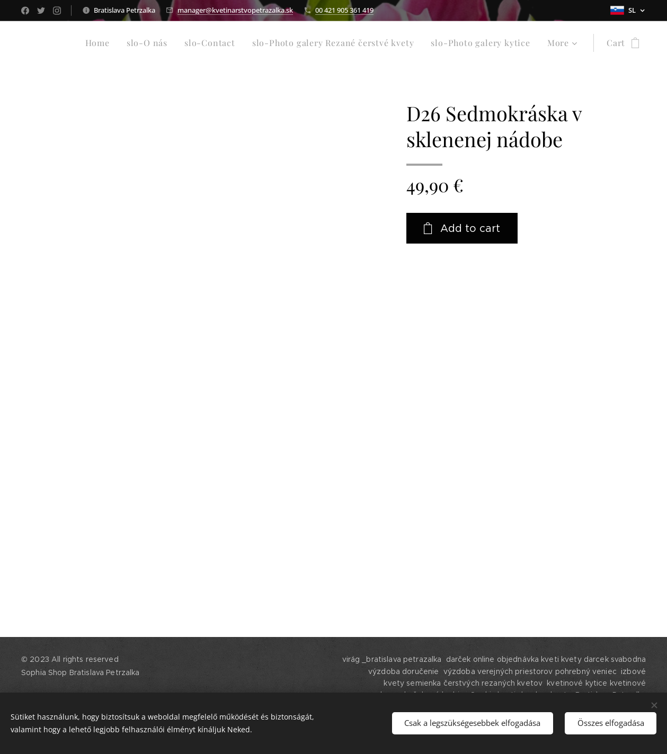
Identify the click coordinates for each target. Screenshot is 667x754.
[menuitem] (100, 43)
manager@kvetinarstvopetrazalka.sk (235, 10)
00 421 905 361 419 (344, 10)
